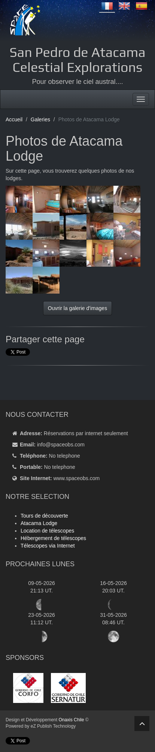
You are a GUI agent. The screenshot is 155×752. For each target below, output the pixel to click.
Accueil (14, 119)
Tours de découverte (44, 516)
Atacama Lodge (39, 523)
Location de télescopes (47, 531)
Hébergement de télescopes (53, 538)
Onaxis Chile (71, 719)
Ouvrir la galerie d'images (77, 308)
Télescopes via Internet (48, 546)
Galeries (40, 119)
